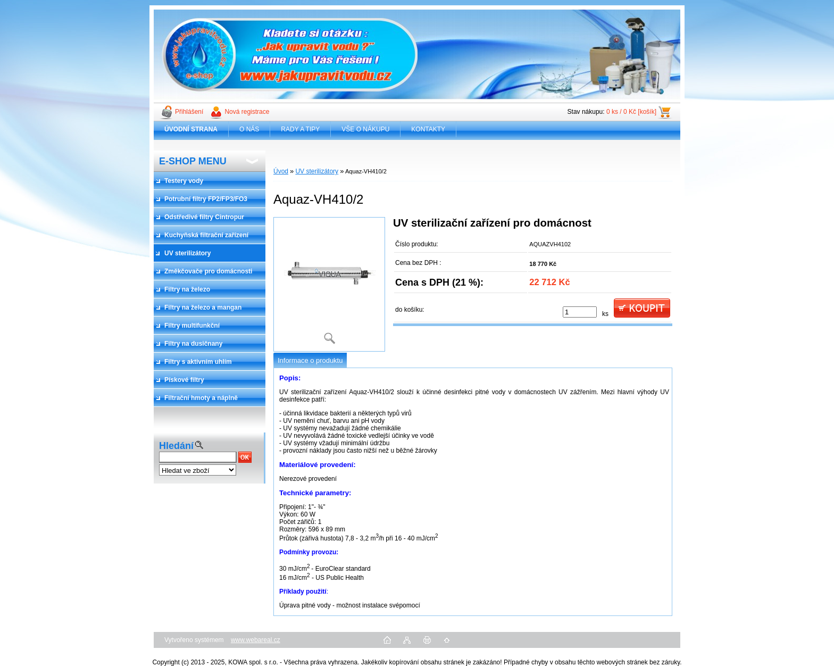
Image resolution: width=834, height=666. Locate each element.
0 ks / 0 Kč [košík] (631, 111)
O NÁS (249, 129)
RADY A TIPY (300, 129)
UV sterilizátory (316, 171)
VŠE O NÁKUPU (365, 129)
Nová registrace (246, 111)
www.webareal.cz (255, 640)
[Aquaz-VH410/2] (329, 284)
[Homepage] (191, 129)
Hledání (176, 445)
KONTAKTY (428, 129)
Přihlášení (189, 111)
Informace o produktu (310, 360)
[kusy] (580, 312)
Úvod (280, 171)
